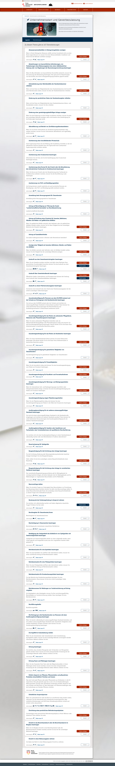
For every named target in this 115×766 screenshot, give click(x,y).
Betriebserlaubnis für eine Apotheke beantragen (44, 550)
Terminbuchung (71, 9)
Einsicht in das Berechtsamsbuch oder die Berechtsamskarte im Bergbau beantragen (47, 724)
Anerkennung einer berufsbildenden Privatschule (44, 141)
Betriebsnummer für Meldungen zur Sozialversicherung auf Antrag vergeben (48, 589)
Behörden (57, 9)
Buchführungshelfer (35, 604)
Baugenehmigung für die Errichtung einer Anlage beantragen (48, 451)
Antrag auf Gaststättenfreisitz (38, 234)
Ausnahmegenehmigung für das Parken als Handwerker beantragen (50, 334)
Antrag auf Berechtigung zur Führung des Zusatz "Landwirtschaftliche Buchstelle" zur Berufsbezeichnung (43, 207)
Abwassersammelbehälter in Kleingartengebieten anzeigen (47, 50)
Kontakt (85, 9)
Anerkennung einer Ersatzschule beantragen (42, 155)
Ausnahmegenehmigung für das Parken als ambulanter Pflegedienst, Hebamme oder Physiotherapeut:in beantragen (48, 317)
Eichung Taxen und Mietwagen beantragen (42, 661)
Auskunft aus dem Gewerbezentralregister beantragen (45, 259)
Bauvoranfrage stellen (36, 484)
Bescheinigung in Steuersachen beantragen (42, 523)
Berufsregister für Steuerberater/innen (41, 512)
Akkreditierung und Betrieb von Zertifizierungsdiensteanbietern (48, 126)
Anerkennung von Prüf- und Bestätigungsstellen (44, 183)
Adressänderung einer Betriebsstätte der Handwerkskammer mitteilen (46, 85)
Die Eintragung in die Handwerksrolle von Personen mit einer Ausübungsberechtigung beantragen (46, 616)
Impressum (52, 764)
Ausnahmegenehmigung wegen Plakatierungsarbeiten (46, 398)
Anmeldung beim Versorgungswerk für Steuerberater (45, 195)
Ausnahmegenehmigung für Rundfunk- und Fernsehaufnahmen (48, 374)
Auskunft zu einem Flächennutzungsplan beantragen (45, 286)
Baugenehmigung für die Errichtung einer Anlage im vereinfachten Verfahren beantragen (48, 469)
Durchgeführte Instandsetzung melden (41, 633)
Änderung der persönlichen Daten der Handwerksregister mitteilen (49, 98)
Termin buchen (82, 265)
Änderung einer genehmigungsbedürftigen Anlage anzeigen (47, 112)
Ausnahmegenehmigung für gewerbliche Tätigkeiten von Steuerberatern (45, 350)
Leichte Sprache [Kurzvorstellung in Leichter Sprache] (89, 3)
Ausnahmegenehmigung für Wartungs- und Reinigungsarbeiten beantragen (47, 383)
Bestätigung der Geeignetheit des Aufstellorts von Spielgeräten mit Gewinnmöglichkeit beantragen (48, 534)
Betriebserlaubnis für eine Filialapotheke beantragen (45, 562)
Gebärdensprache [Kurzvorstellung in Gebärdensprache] (78, 3)
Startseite (29, 9)
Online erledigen (83, 56)
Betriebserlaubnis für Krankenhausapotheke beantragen (46, 574)
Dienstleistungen (43, 9)
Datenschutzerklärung (60, 764)
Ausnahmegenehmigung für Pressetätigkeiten (43, 362)
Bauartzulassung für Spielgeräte (39, 444)
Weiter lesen (40, 59)
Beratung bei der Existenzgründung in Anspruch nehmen (46, 500)
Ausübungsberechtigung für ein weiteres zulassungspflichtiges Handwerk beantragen (47, 411)
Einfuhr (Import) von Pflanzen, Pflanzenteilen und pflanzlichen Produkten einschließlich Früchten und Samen (47, 676)
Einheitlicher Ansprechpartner (38, 694)
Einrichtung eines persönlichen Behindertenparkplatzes (46, 710)
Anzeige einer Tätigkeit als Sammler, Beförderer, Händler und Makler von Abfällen (48, 246)
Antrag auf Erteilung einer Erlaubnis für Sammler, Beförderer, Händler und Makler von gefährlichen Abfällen (46, 219)
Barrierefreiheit (45, 764)
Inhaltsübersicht (69, 764)
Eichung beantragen (35, 647)
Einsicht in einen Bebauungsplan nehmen (41, 739)
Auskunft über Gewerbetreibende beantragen (43, 273)
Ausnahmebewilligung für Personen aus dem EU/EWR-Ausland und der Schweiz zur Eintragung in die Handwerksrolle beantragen (48, 299)
